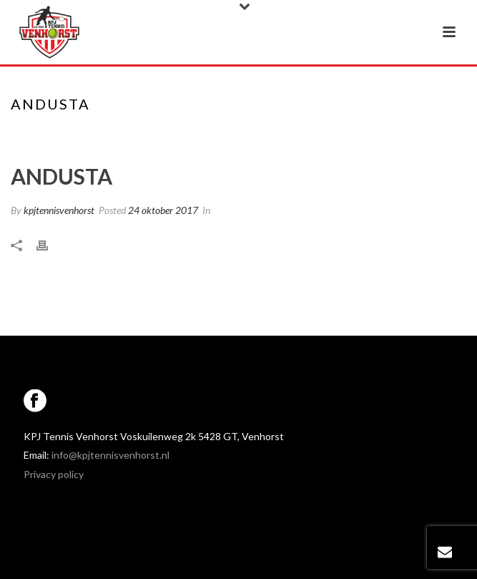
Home (213, 134)
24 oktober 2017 (163, 210)
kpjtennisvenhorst (59, 210)
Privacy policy (54, 474)
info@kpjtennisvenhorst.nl (110, 455)
